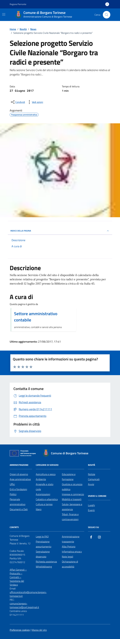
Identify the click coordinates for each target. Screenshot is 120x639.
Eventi (91, 510)
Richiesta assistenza (46, 561)
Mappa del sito (39, 630)
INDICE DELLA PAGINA (60, 231)
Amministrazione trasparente (70, 539)
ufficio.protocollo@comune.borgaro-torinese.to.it (28, 594)
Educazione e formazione (68, 476)
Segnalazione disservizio (43, 554)
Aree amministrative (20, 479)
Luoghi (91, 505)
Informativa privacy (72, 551)
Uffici (12, 484)
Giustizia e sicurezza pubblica (72, 486)
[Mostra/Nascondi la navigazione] (4, 14)
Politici (13, 494)
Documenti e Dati (19, 509)
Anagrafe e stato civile (44, 486)
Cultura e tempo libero (44, 506)
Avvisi (91, 484)
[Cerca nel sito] (106, 14)
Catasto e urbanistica (47, 499)
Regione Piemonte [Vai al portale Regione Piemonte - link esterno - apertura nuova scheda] (18, 4)
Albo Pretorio (68, 546)
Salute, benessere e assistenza (72, 506)
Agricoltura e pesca (45, 474)
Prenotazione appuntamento (43, 544)
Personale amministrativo (17, 501)
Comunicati (94, 479)
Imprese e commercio (73, 494)
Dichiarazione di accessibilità (70, 564)
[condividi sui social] (18, 102)
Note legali (67, 556)
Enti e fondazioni (18, 489)
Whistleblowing (44, 566)
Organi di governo (19, 474)
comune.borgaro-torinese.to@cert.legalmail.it (24, 605)
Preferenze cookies (20, 630)
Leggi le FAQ (42, 536)
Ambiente (41, 479)
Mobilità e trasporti (71, 499)
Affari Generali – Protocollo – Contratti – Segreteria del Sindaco (18, 577)
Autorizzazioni (43, 494)
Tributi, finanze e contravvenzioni (70, 516)
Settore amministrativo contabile (35, 317)
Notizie (91, 474)
